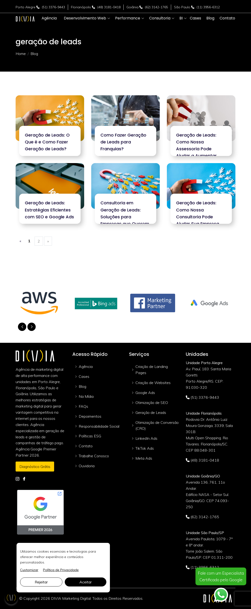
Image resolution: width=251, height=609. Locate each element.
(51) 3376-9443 (53, 7)
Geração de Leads (150, 412)
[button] (85, 18)
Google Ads (145, 392)
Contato (86, 446)
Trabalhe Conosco (94, 455)
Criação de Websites (153, 382)
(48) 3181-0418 (109, 7)
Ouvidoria (87, 465)
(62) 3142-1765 (156, 7)
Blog (82, 386)
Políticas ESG (90, 436)
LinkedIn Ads (146, 438)
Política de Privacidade (61, 570)
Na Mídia (86, 396)
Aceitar (85, 582)
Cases (84, 376)
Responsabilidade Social (99, 426)
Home (21, 53)
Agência (86, 366)
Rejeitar (41, 582)
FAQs (83, 406)
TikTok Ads (144, 448)
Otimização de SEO (151, 402)
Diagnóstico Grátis (34, 466)
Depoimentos (90, 416)
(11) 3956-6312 (208, 7)
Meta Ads (143, 458)
